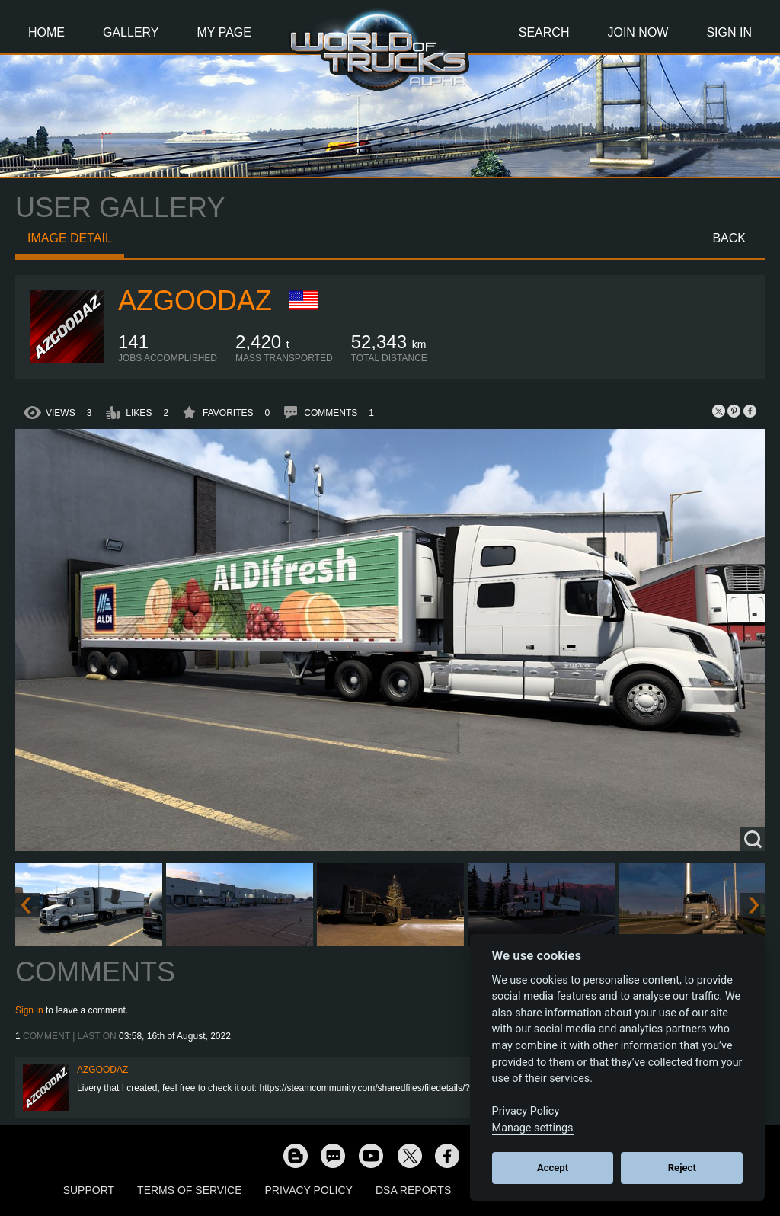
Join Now (637, 32)
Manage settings (533, 1128)
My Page (224, 32)
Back (729, 238)
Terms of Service (189, 1190)
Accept (552, 1167)
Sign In (729, 32)
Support (88, 1190)
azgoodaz (195, 300)
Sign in (29, 1010)
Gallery (131, 32)
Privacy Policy (309, 1190)
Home (46, 32)
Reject (682, 1167)
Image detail (69, 238)
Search (544, 32)
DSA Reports (413, 1190)
